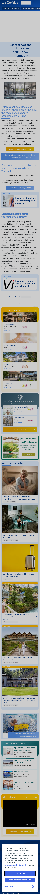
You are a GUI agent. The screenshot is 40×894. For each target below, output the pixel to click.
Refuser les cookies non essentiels (20, 880)
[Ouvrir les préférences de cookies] (10, 886)
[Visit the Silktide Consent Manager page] (32, 886)
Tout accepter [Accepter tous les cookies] (20, 873)
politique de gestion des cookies (16, 865)
